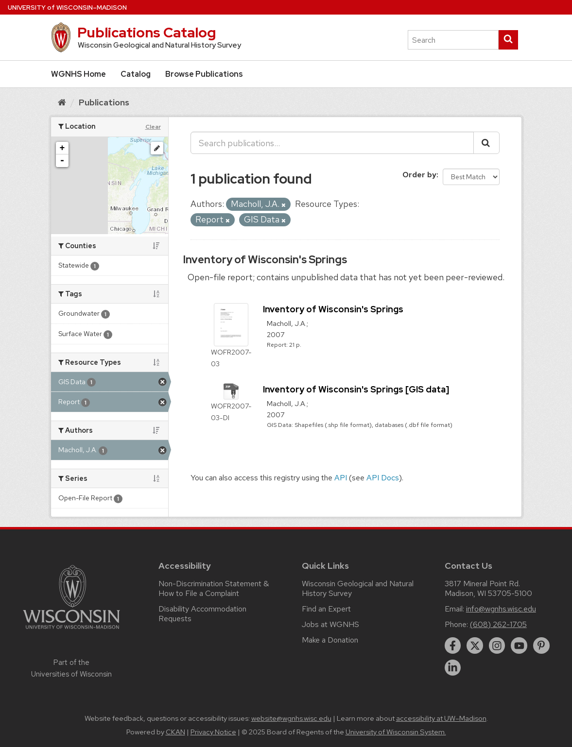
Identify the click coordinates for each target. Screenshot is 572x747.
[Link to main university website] (71, 631)
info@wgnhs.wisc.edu (501, 609)
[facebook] (453, 645)
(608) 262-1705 (498, 624)
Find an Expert (326, 609)
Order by (419, 175)
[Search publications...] (332, 143)
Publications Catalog (146, 32)
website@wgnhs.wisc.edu (291, 718)
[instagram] (497, 645)
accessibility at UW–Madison (441, 718)
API (340, 478)
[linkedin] (453, 668)
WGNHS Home (78, 74)
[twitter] (475, 645)
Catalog (136, 74)
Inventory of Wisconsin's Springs (265, 260)
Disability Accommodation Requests (202, 614)
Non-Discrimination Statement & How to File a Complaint (213, 588)
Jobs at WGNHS (330, 624)
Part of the (71, 668)
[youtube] (519, 645)
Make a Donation (330, 640)
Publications (104, 102)
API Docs (382, 478)
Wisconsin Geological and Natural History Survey (358, 588)
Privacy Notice (213, 732)
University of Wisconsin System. (396, 732)
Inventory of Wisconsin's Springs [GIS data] (356, 389)
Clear (153, 127)
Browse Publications (204, 74)
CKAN (175, 732)
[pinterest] (541, 645)
